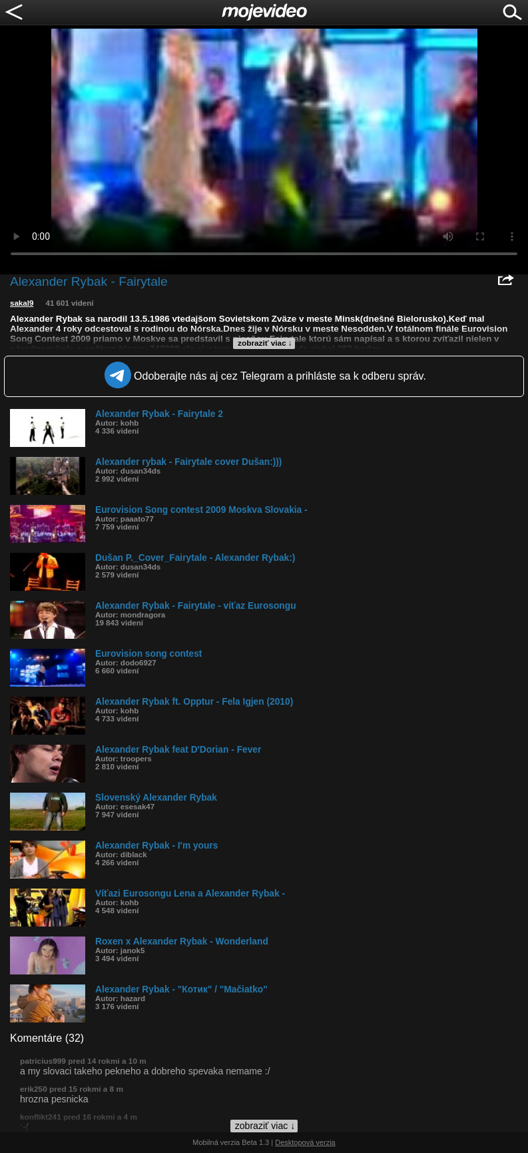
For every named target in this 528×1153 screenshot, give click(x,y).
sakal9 (21, 303)
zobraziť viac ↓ (265, 343)
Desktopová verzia (305, 1142)
